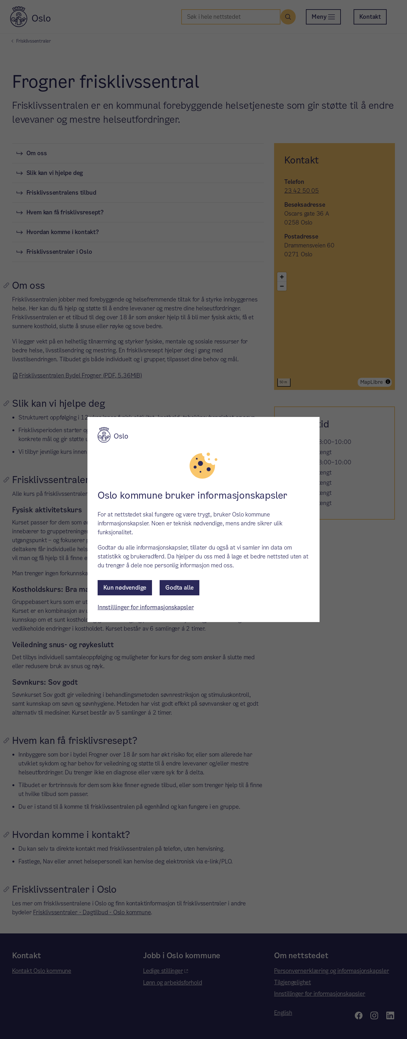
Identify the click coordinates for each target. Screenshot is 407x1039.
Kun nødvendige (124, 588)
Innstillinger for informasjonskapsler (146, 607)
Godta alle (179, 588)
